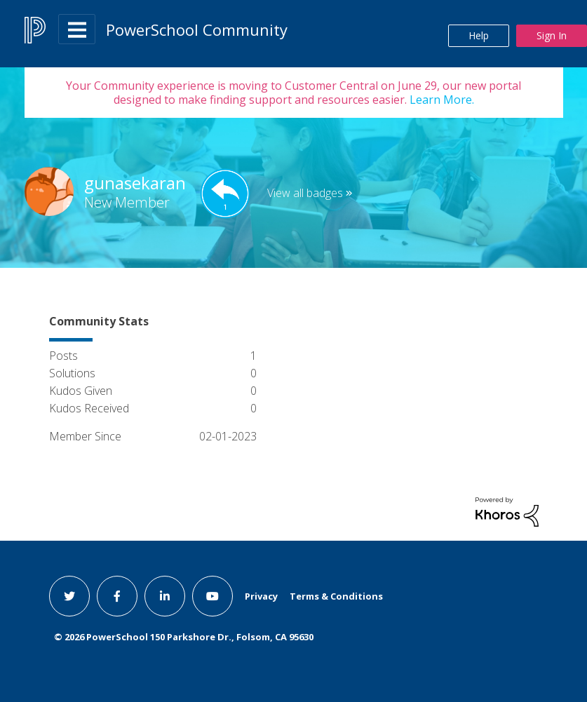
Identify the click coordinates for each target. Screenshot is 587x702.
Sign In (552, 35)
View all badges (305, 193)
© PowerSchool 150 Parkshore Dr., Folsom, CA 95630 (183, 636)
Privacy (261, 596)
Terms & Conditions (336, 596)
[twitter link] (69, 596)
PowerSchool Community (197, 29)
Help (478, 35)
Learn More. (440, 99)
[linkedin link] (164, 596)
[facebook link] (117, 596)
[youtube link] (212, 596)
